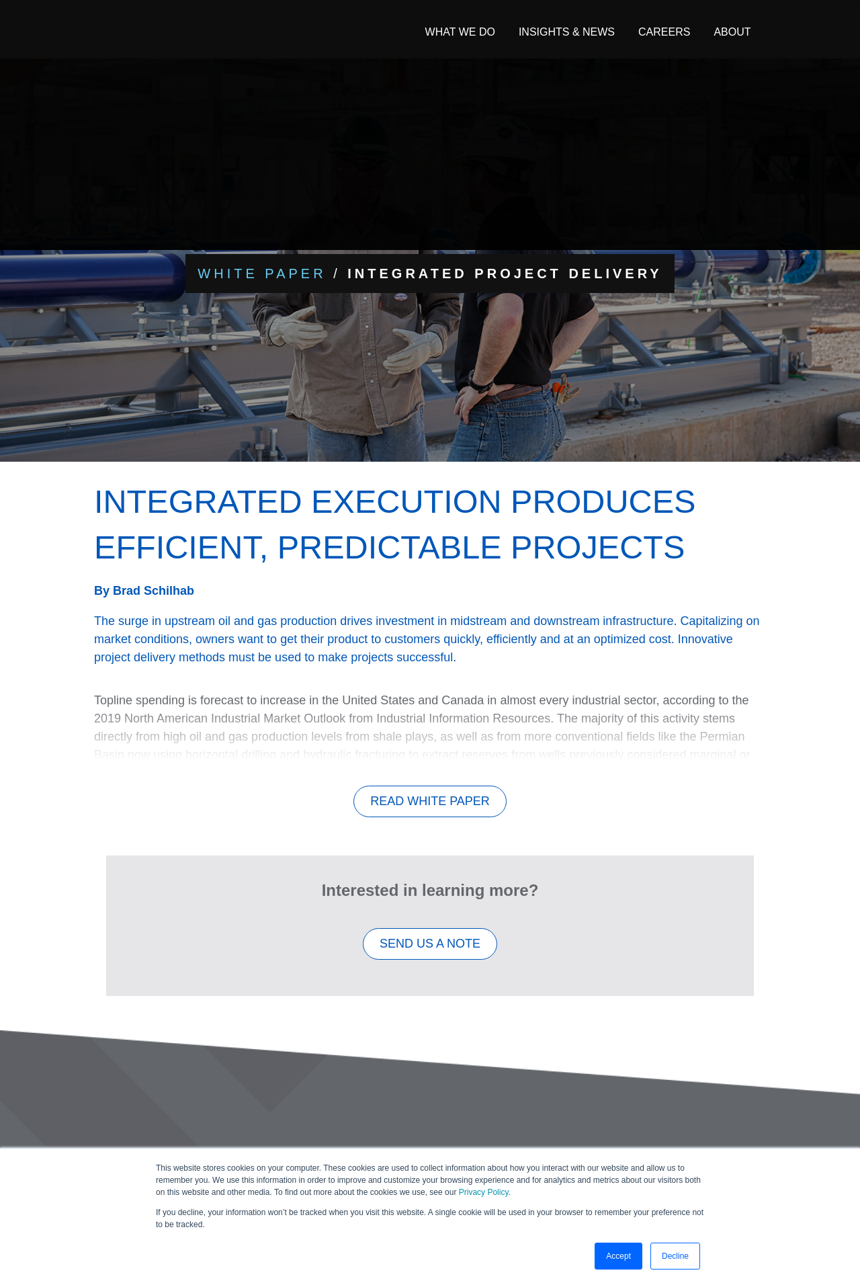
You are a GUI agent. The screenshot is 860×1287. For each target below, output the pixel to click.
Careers (664, 32)
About (732, 32)
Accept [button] (618, 1256)
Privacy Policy (484, 1192)
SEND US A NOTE (430, 951)
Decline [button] (675, 1256)
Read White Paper (430, 808)
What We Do (460, 32)
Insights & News (567, 32)
